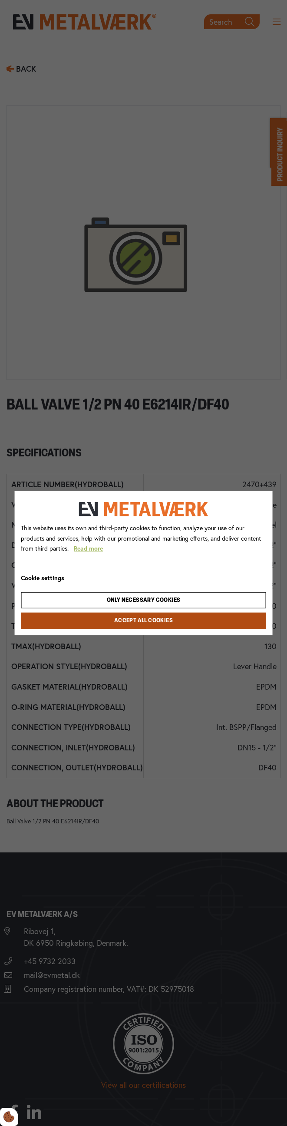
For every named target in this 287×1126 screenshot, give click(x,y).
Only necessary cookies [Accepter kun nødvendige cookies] (144, 600)
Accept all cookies (143, 620)
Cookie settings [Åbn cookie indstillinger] (42, 578)
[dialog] (143, 563)
